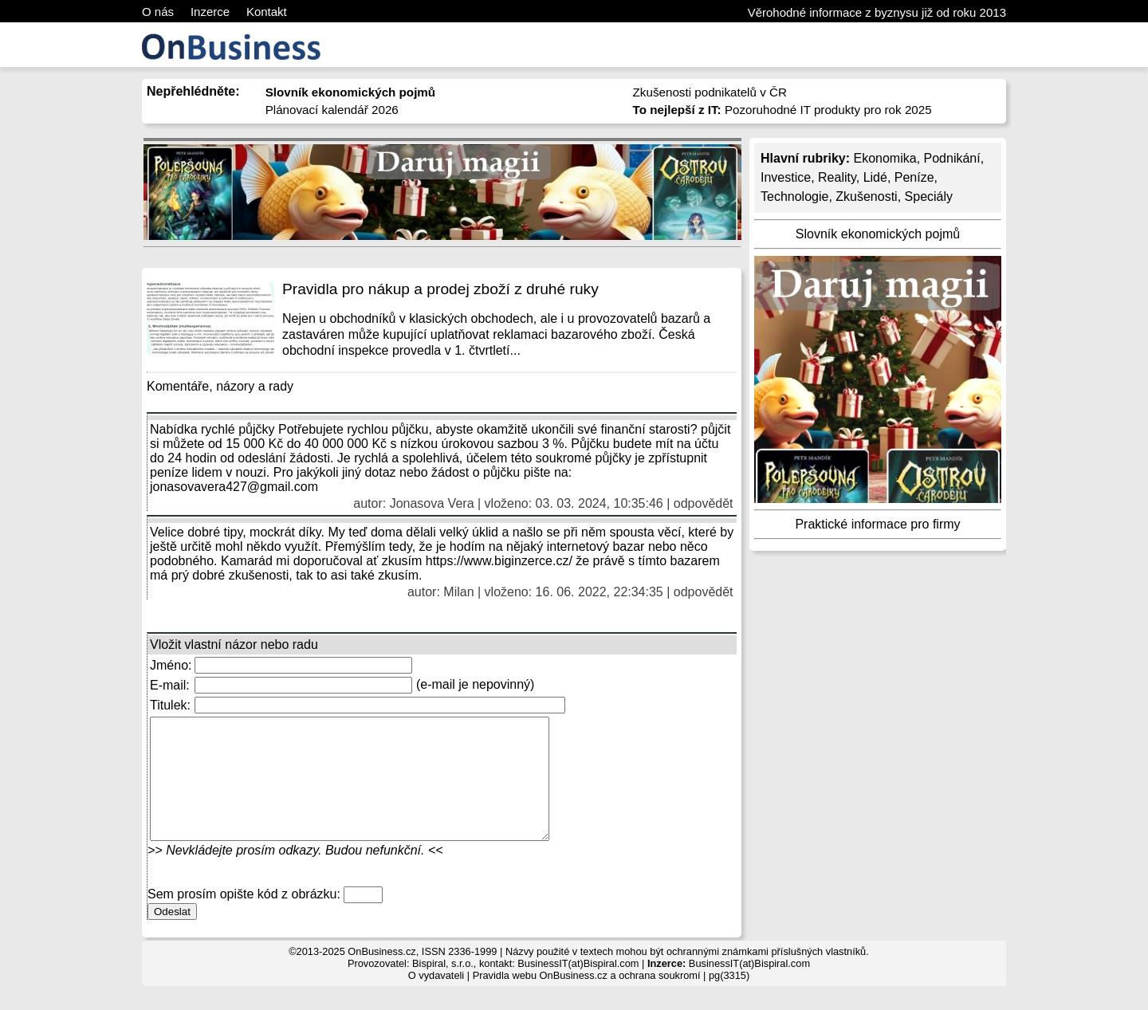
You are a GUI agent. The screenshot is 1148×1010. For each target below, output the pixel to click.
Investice (786, 177)
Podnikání (952, 158)
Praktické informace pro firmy (877, 524)
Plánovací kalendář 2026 (332, 109)
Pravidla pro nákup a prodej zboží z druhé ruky (440, 289)
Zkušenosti (866, 196)
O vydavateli (436, 999)
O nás (158, 11)
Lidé (875, 177)
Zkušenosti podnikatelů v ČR (710, 92)
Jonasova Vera (432, 503)
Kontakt (266, 11)
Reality (837, 177)
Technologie (794, 196)
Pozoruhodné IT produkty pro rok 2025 (782, 109)
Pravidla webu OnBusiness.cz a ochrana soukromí (587, 999)
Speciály (929, 196)
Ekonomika (884, 158)
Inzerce (210, 11)
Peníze (914, 177)
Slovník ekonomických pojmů (878, 234)
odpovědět (703, 503)
